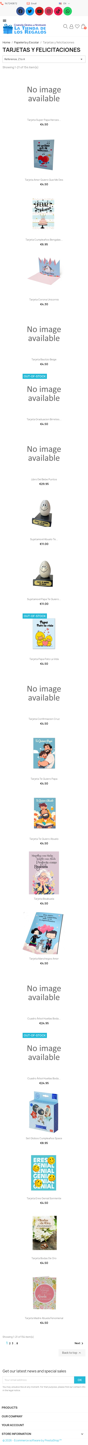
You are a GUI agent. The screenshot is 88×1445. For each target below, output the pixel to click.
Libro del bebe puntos (44, 479)
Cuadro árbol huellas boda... (44, 1018)
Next (79, 1343)
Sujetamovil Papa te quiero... (44, 599)
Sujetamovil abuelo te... (44, 539)
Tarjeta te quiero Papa (44, 778)
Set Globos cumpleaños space (44, 1138)
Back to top (72, 1353)
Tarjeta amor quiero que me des (44, 179)
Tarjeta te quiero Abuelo (44, 838)
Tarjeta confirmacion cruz (44, 719)
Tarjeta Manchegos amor (44, 958)
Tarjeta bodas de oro (44, 1258)
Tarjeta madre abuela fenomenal (44, 1318)
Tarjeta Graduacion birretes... (44, 419)
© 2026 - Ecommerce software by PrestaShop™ (32, 1440)
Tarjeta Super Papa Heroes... (44, 119)
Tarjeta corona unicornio (44, 299)
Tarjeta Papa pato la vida (44, 659)
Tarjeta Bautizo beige (44, 359)
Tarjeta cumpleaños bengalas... (44, 239)
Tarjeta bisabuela (44, 898)
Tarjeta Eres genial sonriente (44, 1198)
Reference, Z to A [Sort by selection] (44, 59)
